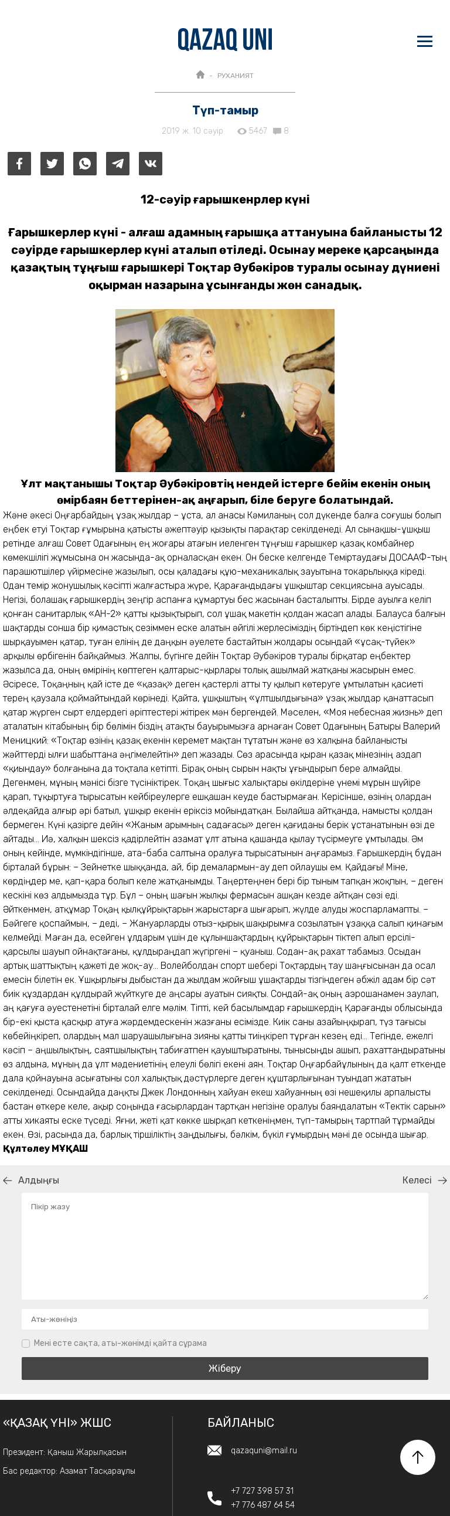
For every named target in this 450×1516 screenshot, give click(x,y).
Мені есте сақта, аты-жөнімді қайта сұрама (120, 1343)
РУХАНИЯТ (235, 76)
